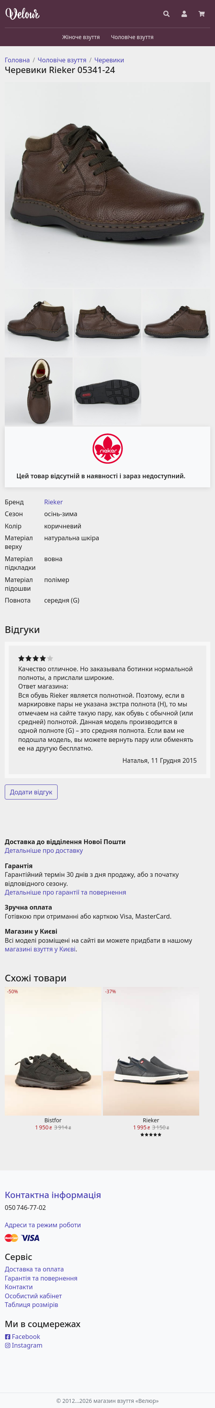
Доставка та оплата (34, 1269)
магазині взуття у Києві (40, 949)
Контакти (19, 1287)
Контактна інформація (53, 1194)
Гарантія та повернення (41, 1278)
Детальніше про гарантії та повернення (65, 892)
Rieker (53, 502)
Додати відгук (31, 792)
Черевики (109, 60)
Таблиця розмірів (31, 1304)
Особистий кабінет (33, 1296)
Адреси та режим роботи (43, 1225)
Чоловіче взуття (62, 60)
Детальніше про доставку (44, 850)
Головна (17, 60)
